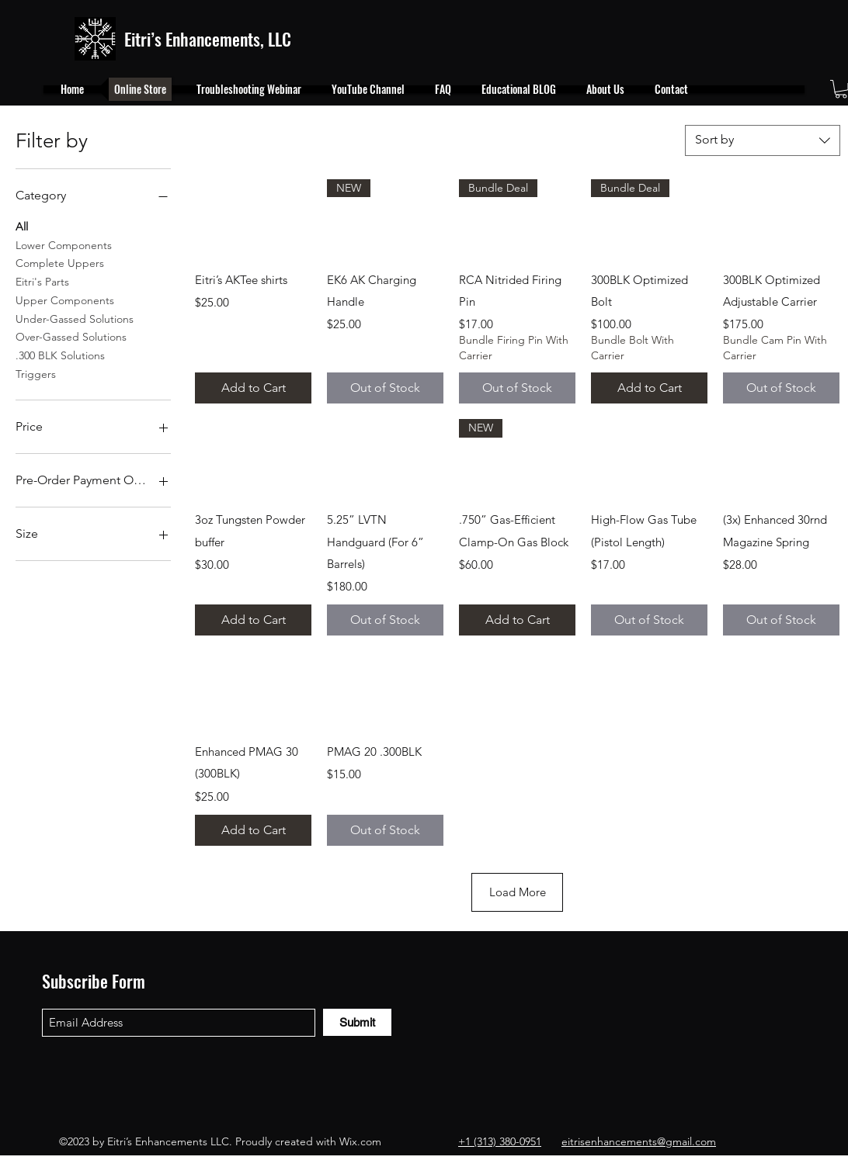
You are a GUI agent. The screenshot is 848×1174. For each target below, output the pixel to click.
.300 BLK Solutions (60, 354)
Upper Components (65, 299)
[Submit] (357, 1022)
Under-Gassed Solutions (75, 318)
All (22, 226)
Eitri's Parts (42, 281)
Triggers (36, 373)
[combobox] (762, 140)
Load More (517, 892)
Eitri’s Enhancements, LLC (207, 38)
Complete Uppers (60, 262)
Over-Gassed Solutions (71, 336)
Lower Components (64, 244)
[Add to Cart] (253, 387)
